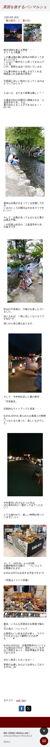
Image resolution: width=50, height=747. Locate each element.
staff (18, 700)
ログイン (7, 741)
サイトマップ (27, 735)
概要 (5, 733)
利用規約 (11, 733)
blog (23, 700)
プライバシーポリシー (12, 735)
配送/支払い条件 (22, 733)
